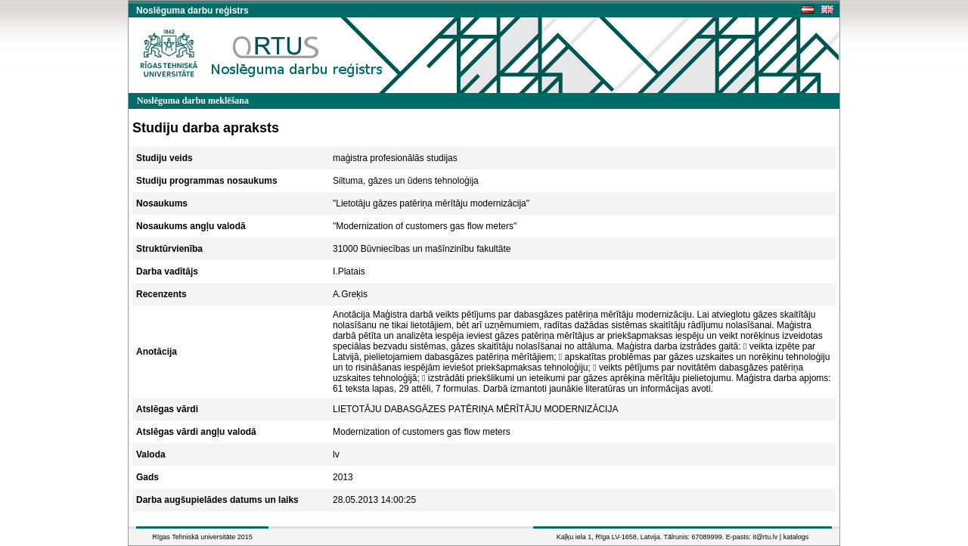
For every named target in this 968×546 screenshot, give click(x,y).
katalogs (796, 537)
